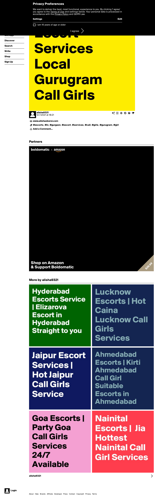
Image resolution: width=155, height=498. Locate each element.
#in (46, 125)
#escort (66, 125)
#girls (95, 125)
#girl (116, 125)
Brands (43, 494)
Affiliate (50, 494)
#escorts (38, 125)
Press (65, 494)
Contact (72, 494)
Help (37, 494)
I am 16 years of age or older (51, 25)
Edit (120, 19)
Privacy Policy (62, 14)
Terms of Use (57, 12)
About (31, 494)
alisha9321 (43, 112)
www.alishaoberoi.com (45, 121)
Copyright (80, 494)
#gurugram (106, 125)
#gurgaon (55, 125)
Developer (58, 494)
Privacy (88, 494)
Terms (94, 494)
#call (88, 125)
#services (78, 125)
